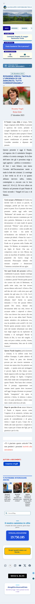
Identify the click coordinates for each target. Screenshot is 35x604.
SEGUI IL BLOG (17, 576)
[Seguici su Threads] (10, 566)
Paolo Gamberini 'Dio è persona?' (17, 46)
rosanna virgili (11, 464)
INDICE (7, 28)
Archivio (16, 28)
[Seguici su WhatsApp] (5, 565)
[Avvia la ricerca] (6, 513)
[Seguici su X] (25, 565)
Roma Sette (17, 112)
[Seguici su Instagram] (15, 565)
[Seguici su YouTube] (20, 565)
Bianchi (25, 28)
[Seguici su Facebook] (30, 565)
